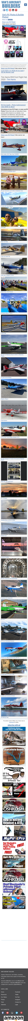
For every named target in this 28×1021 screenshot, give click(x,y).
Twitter (16, 994)
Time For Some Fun (5, 256)
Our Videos (4, 997)
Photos (3, 999)
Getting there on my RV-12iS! (7, 674)
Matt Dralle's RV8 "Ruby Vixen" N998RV (10, 154)
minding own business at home (8, 696)
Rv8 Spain (3, 227)
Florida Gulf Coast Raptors (7, 206)
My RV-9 (3, 619)
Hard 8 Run (3, 333)
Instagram (17, 999)
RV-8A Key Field (4, 717)
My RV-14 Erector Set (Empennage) (9, 578)
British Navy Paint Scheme (7, 292)
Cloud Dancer (4, 420)
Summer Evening (5, 557)
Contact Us (18, 1002)
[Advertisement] (13, 923)
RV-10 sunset (4, 498)
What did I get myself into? (7, 481)
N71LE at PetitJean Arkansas (7, 641)
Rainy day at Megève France (7, 275)
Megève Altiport (4, 399)
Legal (16, 1004)
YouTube (17, 997)
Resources (4, 994)
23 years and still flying (6, 377)
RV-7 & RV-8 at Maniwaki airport (8, 171)
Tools (2, 1002)
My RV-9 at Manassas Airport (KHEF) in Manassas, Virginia (12, 355)
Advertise (3, 1004)
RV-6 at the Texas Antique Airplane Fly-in (10, 437)
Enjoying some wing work (6, 598)
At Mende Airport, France (6, 313)
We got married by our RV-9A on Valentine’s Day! (12, 191)
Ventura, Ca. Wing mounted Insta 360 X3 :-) (10, 657)
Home (2, 992)
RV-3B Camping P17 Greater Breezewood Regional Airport (12, 459)
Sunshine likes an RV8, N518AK (8, 520)
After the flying (4, 241)
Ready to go (4, 535)
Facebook (17, 992)
